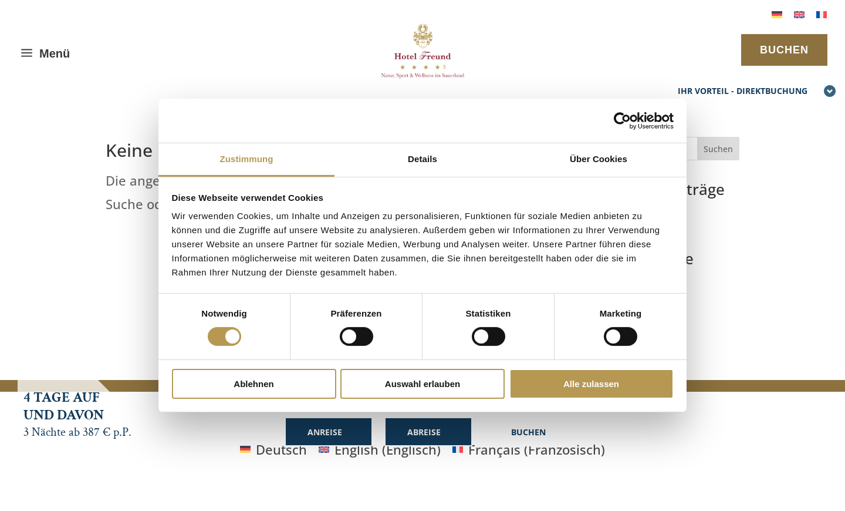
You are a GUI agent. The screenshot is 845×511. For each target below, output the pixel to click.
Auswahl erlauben (422, 384)
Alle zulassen (591, 384)
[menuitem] (777, 13)
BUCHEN (784, 50)
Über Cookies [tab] (598, 159)
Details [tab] (422, 159)
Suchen (718, 148)
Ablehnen (253, 384)
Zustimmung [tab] (246, 159)
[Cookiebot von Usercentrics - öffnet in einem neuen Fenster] (622, 120)
